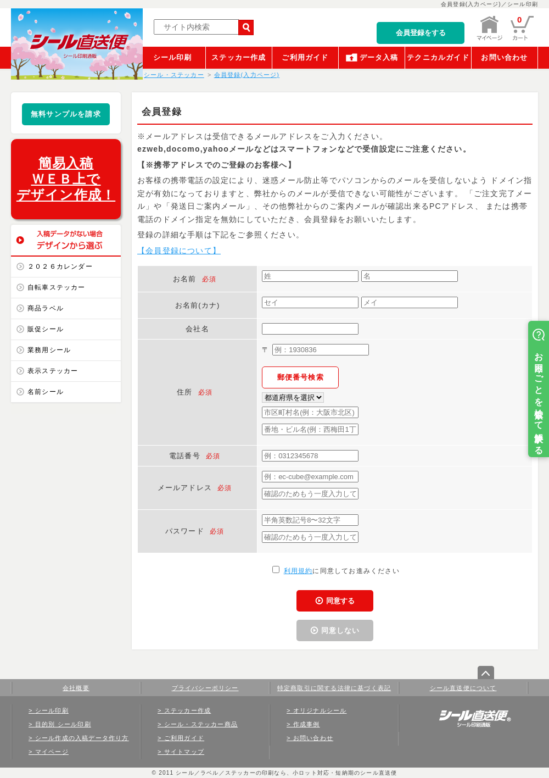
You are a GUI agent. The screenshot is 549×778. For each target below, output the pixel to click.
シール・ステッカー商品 (201, 724)
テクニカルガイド (438, 57)
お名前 (185, 279)
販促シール (45, 329)
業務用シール (49, 350)
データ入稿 (379, 57)
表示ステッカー (52, 371)
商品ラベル (45, 308)
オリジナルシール (320, 710)
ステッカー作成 (238, 57)
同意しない (340, 630)
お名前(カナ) (197, 305)
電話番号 (184, 456)
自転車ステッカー (56, 287)
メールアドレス (185, 488)
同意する (340, 601)
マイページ (52, 751)
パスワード (184, 531)
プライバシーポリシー (205, 688)
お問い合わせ (504, 57)
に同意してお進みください (336, 571)
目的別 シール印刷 (63, 724)
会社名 (197, 329)
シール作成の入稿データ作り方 (82, 738)
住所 (184, 392)
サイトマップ (184, 751)
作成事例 (306, 724)
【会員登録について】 (179, 250)
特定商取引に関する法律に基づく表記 (334, 688)
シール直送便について (463, 688)
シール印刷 (172, 57)
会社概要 (76, 688)
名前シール (45, 392)
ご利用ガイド (305, 57)
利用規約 (298, 571)
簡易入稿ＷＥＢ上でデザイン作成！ (65, 178)
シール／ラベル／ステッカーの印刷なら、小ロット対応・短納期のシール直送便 (285, 773)
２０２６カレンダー (60, 266)
